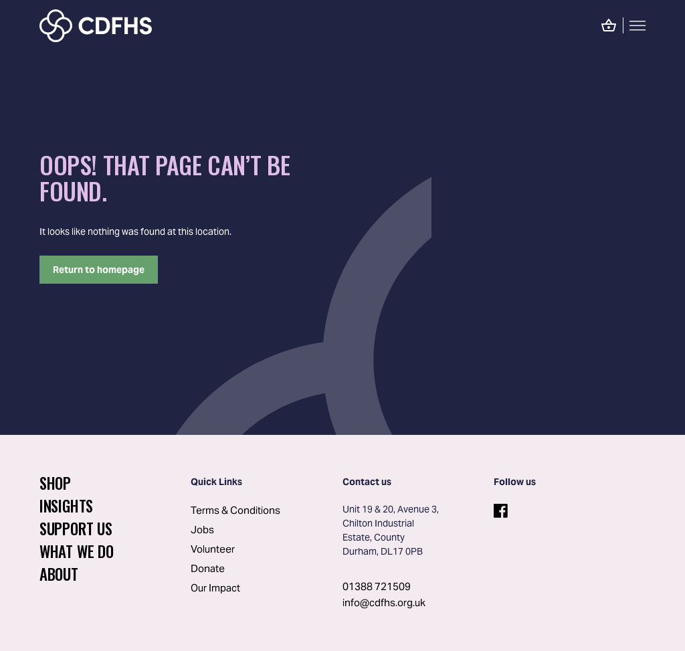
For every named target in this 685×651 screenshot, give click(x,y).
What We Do (76, 551)
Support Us (75, 528)
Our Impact (215, 587)
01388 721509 (376, 586)
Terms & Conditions (235, 510)
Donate (208, 568)
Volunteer (213, 549)
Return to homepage (98, 270)
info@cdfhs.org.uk (383, 602)
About (58, 574)
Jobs (202, 529)
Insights (66, 505)
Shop (55, 483)
